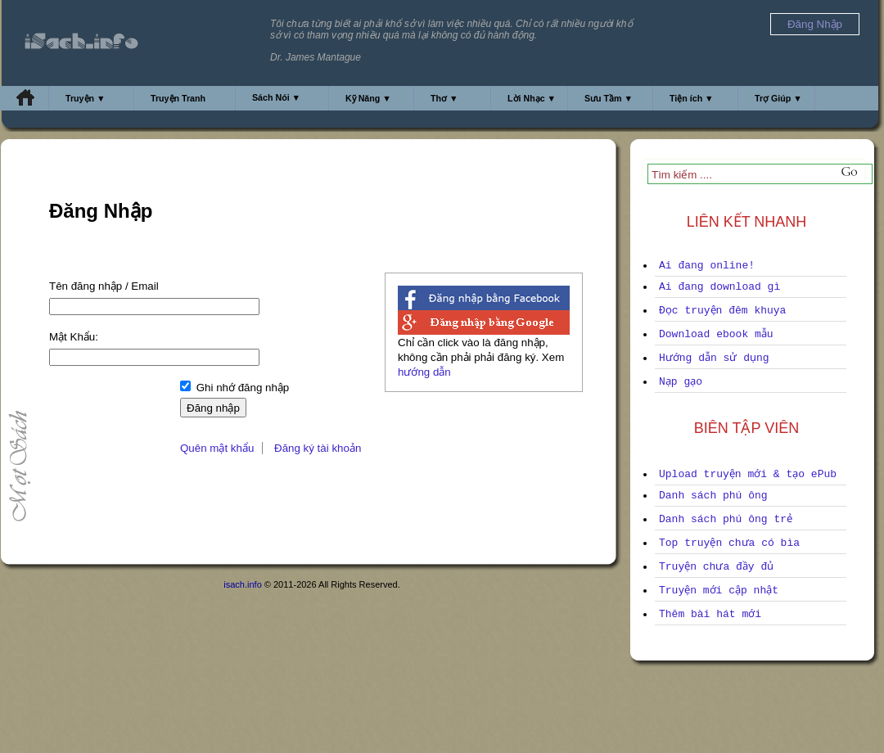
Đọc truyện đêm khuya (722, 310)
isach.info (242, 584)
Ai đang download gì (719, 287)
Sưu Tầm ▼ (608, 98)
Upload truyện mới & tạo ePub (748, 474)
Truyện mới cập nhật (718, 590)
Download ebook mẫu (716, 334)
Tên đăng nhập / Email (104, 286)
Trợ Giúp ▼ (778, 98)
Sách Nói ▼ (276, 97)
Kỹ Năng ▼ (368, 98)
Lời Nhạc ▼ (531, 98)
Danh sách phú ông (713, 495)
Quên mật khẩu (217, 448)
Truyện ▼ (85, 98)
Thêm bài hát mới (710, 614)
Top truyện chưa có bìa (729, 543)
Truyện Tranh (178, 98)
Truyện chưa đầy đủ (716, 567)
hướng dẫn (424, 372)
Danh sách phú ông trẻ (725, 519)
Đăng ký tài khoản (317, 448)
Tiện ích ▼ (692, 98)
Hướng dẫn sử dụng (714, 358)
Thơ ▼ (444, 98)
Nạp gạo (680, 382)
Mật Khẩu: (73, 337)
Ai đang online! (707, 265)
